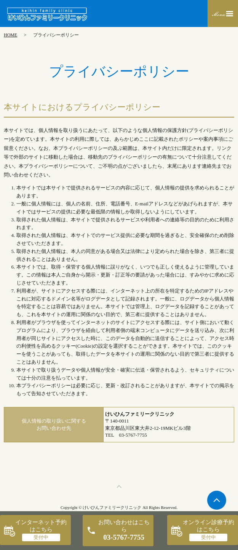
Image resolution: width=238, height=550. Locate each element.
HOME (10, 35)
